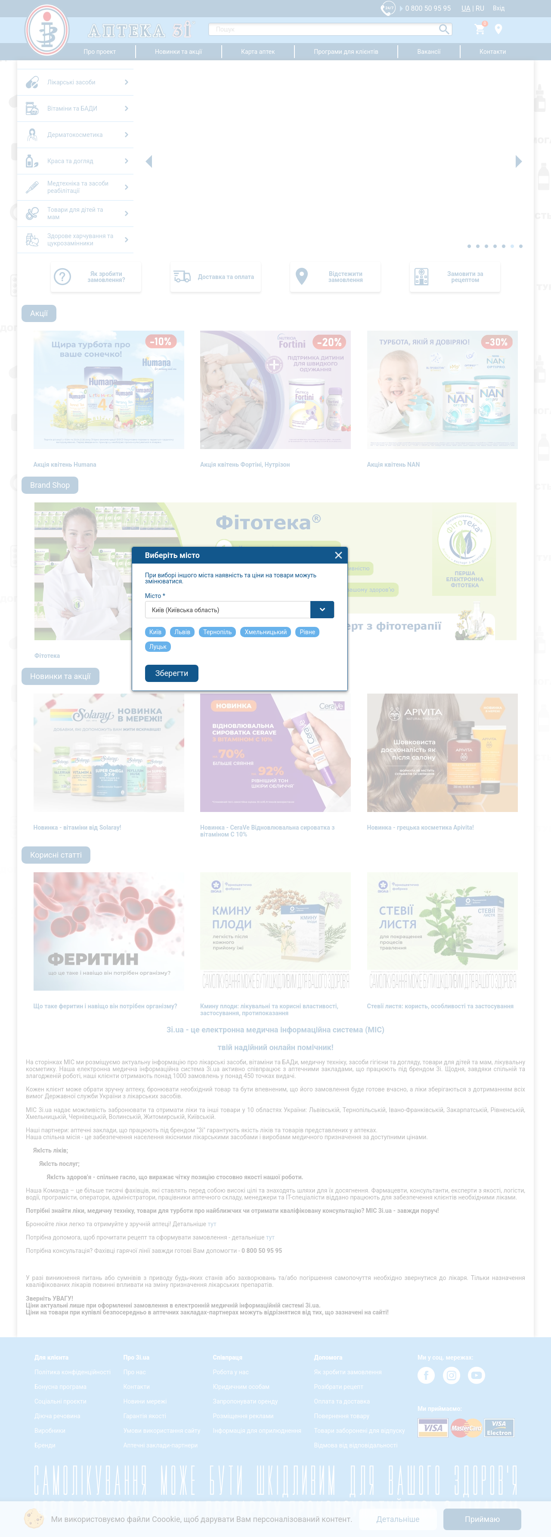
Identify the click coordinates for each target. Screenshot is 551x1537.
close (374, 673)
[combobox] (276, 727)
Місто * (191, 713)
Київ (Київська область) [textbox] (222, 728)
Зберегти (208, 791)
